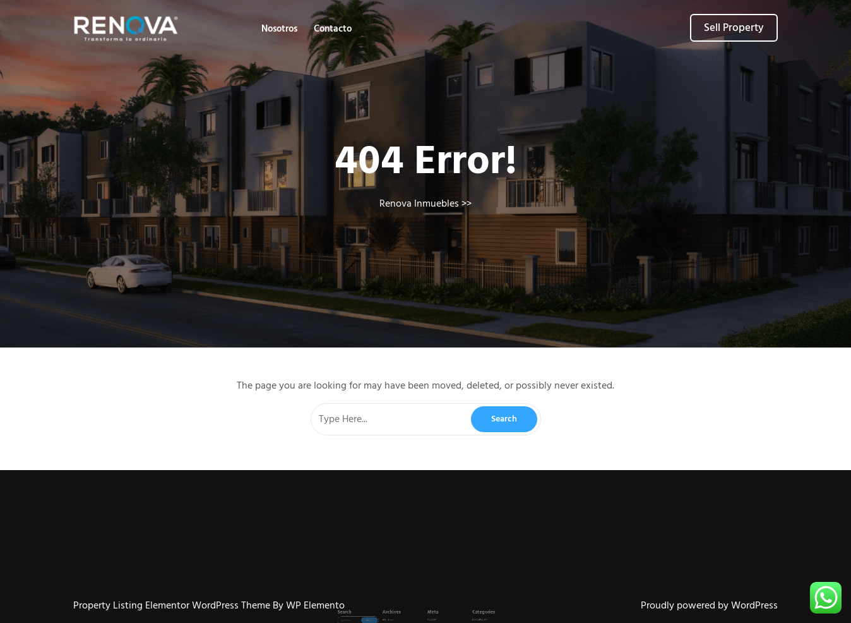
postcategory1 (461, 612)
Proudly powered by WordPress (709, 605)
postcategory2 (461, 616)
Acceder (429, 612)
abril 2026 (401, 612)
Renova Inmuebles (419, 203)
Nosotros (279, 28)
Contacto (333, 28)
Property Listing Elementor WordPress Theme (173, 605)
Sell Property (734, 27)
